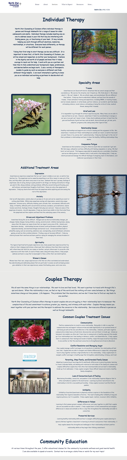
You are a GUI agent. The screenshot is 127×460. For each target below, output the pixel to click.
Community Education (63, 441)
